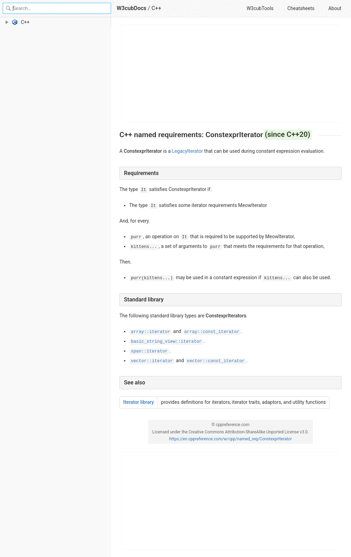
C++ (156, 8)
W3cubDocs (132, 8)
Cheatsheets (301, 8)
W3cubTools (259, 8)
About (334, 8)
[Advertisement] (231, 73)
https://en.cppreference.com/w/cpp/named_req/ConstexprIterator (230, 439)
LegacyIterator (187, 151)
